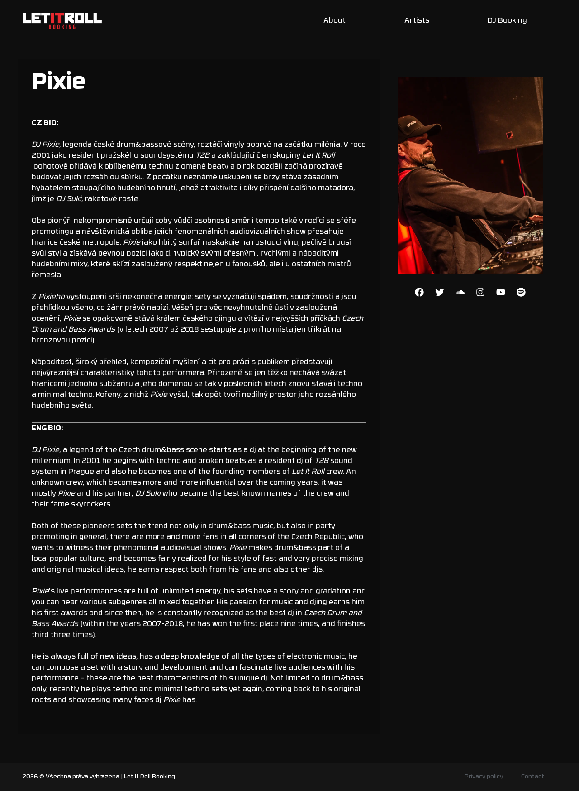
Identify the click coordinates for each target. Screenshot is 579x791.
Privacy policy (484, 777)
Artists (416, 20)
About (334, 20)
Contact (532, 777)
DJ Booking (507, 20)
